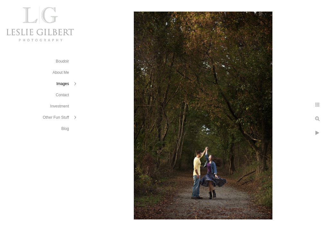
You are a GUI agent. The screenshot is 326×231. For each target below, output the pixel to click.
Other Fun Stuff (56, 117)
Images (62, 83)
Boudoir (62, 61)
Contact (62, 95)
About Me (61, 72)
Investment (59, 106)
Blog (65, 128)
